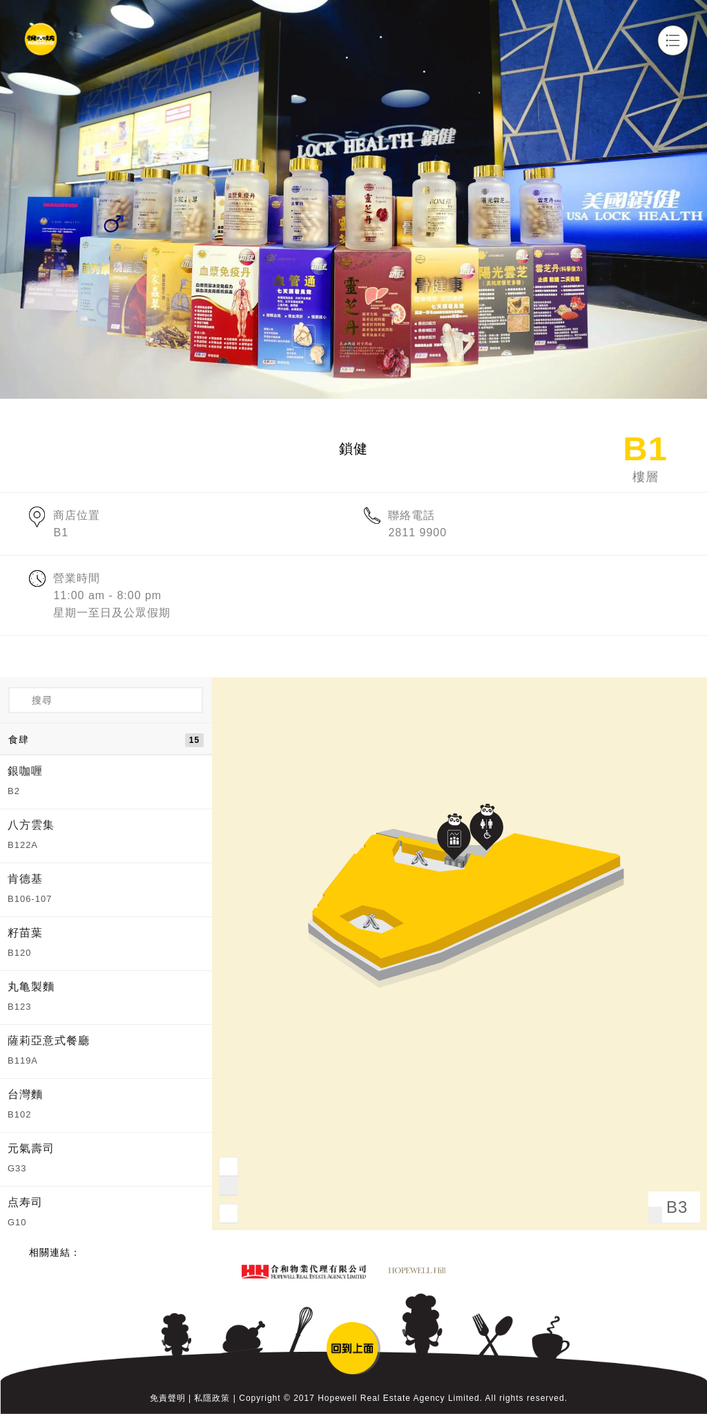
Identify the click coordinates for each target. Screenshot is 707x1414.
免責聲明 (168, 1398)
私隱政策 (212, 1398)
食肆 (106, 740)
